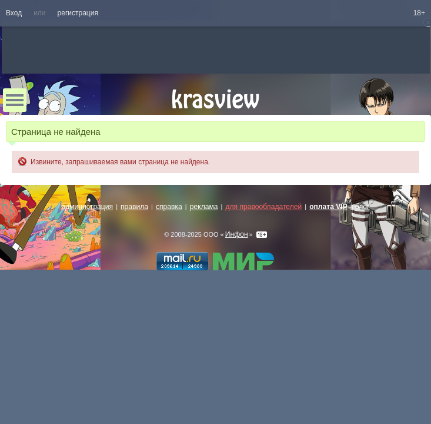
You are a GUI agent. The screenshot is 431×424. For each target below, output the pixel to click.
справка (169, 207)
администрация (87, 207)
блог (362, 207)
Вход (14, 13)
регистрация (78, 13)
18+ (419, 13)
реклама (204, 207)
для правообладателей (263, 207)
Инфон (236, 234)
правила (134, 207)
